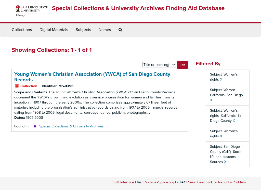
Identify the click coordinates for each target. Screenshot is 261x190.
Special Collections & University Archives (71, 126)
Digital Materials (54, 29)
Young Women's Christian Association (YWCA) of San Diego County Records (92, 77)
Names (105, 29)
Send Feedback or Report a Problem (217, 182)
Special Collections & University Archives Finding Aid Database (138, 8)
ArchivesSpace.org (159, 182)
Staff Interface (123, 182)
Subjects (83, 29)
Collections (22, 29)
